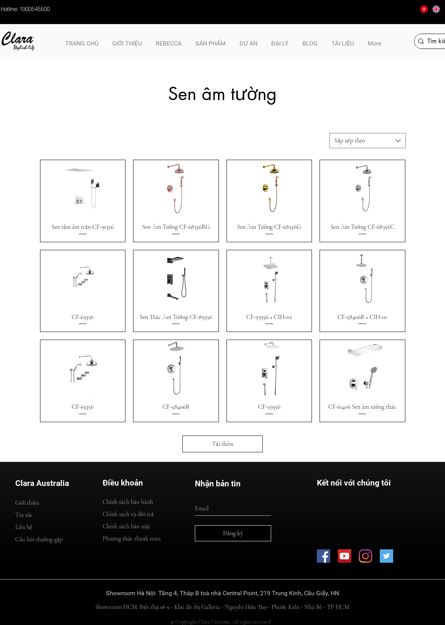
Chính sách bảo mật (126, 526)
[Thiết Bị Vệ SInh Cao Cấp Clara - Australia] (323, 556)
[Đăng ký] (233, 533)
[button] (343, 40)
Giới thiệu (27, 503)
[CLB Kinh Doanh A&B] (386, 556)
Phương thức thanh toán (132, 538)
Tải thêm (222, 444)
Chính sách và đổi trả (128, 514)
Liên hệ (23, 527)
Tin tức (24, 515)
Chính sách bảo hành (128, 502)
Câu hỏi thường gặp (39, 539)
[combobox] (367, 140)
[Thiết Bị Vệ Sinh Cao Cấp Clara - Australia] (344, 556)
